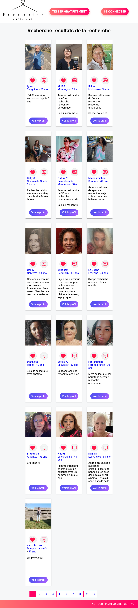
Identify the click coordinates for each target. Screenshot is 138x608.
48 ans (43, 273)
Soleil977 (63, 361)
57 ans (74, 364)
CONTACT (130, 603)
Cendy (30, 269)
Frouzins (93, 273)
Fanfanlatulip (95, 361)
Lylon (30, 86)
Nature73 (63, 178)
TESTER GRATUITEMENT (69, 11)
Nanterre (32, 273)
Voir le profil (38, 120)
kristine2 (63, 269)
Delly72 (31, 178)
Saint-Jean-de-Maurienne (66, 183)
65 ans (76, 89)
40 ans (40, 364)
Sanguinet (32, 89)
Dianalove (32, 361)
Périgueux (63, 273)
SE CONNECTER (115, 11)
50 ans (76, 184)
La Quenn (93, 269)
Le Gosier (63, 364)
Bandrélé (93, 181)
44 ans (104, 273)
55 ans (43, 456)
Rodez (30, 364)
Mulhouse (94, 89)
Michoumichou (97, 178)
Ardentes (32, 456)
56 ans (31, 184)
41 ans (104, 181)
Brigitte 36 (33, 453)
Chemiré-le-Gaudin (37, 181)
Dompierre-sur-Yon (37, 548)
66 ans (105, 89)
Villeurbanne (65, 456)
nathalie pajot (35, 545)
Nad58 (61, 453)
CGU (100, 603)
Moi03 (61, 86)
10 (93, 593)
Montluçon (64, 89)
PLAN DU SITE (113, 603)
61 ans (44, 89)
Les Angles (94, 456)
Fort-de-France (96, 364)
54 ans (107, 456)
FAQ (93, 603)
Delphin (92, 453)
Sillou (91, 86)
